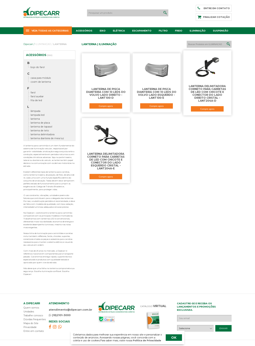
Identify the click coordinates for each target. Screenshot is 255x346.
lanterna (35, 119)
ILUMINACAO (44, 44)
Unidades (28, 311)
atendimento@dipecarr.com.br (70, 309)
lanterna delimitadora (42, 134)
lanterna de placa (40, 122)
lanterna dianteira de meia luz (47, 138)
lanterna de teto (40, 130)
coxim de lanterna (41, 82)
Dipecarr (28, 44)
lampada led (37, 115)
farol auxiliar (37, 96)
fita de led (36, 100)
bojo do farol (38, 67)
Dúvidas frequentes (34, 319)
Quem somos (31, 307)
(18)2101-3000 (60, 315)
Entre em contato (33, 331)
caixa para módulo (41, 78)
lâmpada (35, 111)
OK (173, 338)
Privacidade (30, 327)
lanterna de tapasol (41, 126)
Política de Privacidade (146, 340)
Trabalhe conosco (33, 315)
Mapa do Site (30, 323)
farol (33, 92)
